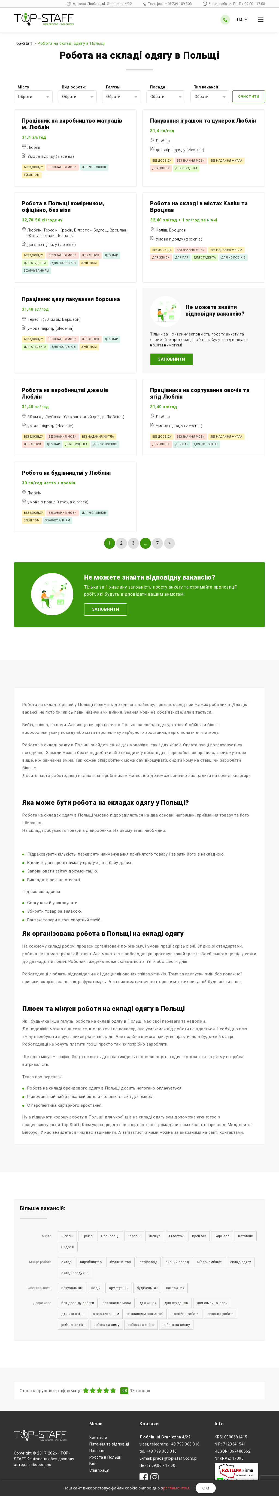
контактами (231, 1132)
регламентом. (176, 1488)
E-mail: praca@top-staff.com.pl (169, 1458)
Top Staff (70, 1124)
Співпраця (99, 1470)
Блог (93, 1464)
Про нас (96, 1450)
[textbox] (33, 97)
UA (242, 20)
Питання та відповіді (109, 1444)
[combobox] (33, 96)
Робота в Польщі (105, 1457)
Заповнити (171, 359)
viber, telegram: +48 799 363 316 (170, 1444)
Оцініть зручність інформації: (51, 1391)
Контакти (98, 1437)
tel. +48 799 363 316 (158, 1451)
